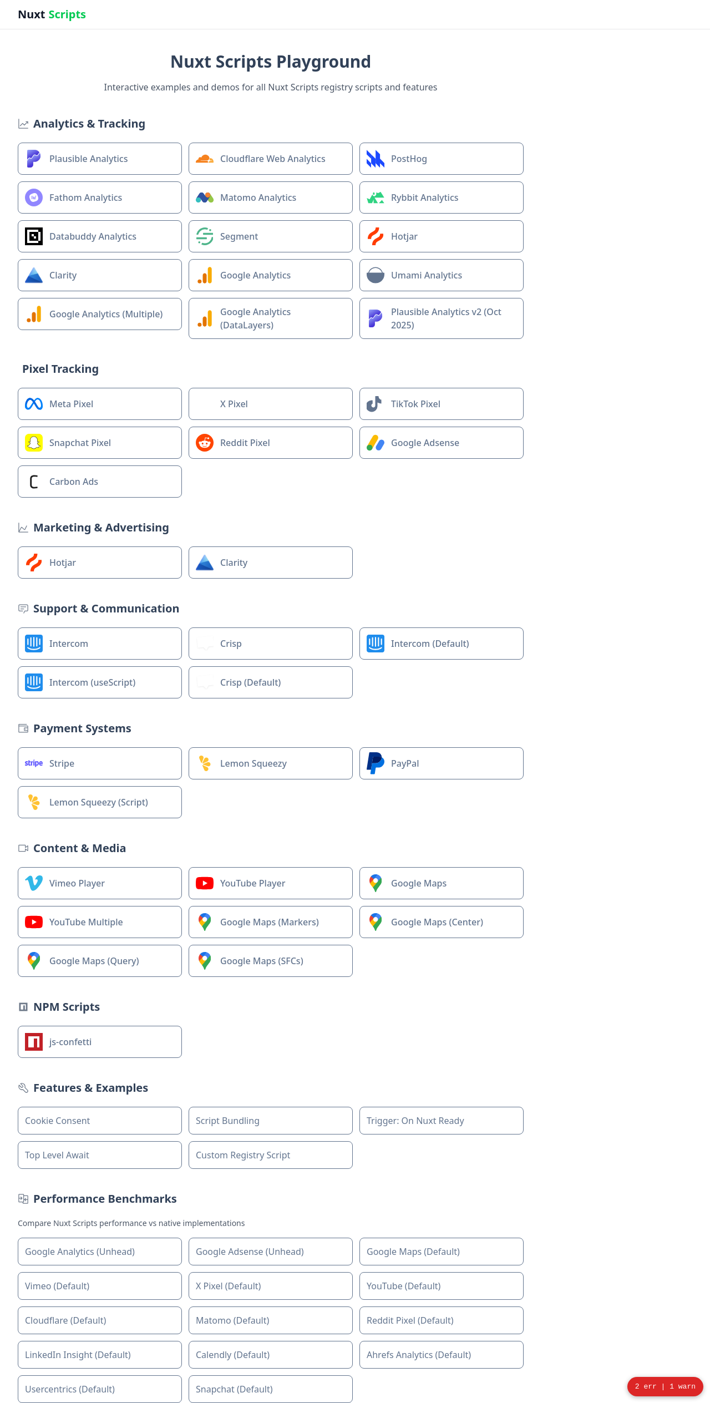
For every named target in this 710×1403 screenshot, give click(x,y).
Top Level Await (57, 1155)
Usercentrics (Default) (70, 1389)
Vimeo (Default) (57, 1286)
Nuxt (52, 14)
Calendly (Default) (233, 1355)
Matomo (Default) (232, 1320)
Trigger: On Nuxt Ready (415, 1121)
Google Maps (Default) (413, 1251)
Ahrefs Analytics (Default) (419, 1355)
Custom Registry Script (243, 1155)
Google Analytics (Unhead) (80, 1251)
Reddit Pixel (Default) (410, 1320)
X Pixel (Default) (228, 1286)
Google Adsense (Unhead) (250, 1251)
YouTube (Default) (403, 1286)
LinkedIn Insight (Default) (78, 1355)
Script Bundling (228, 1121)
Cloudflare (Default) (65, 1320)
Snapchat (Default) (234, 1389)
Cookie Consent (57, 1121)
